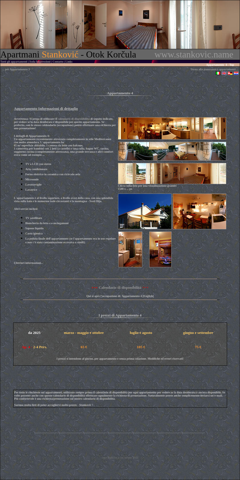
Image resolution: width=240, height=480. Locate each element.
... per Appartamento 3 (16, 69)
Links (68, 61)
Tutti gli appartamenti (13, 61)
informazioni (33, 262)
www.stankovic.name (194, 54)
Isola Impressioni (39, 61)
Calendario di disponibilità (120, 287)
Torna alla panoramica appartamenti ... (214, 69)
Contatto (58, 61)
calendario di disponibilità (74, 118)
